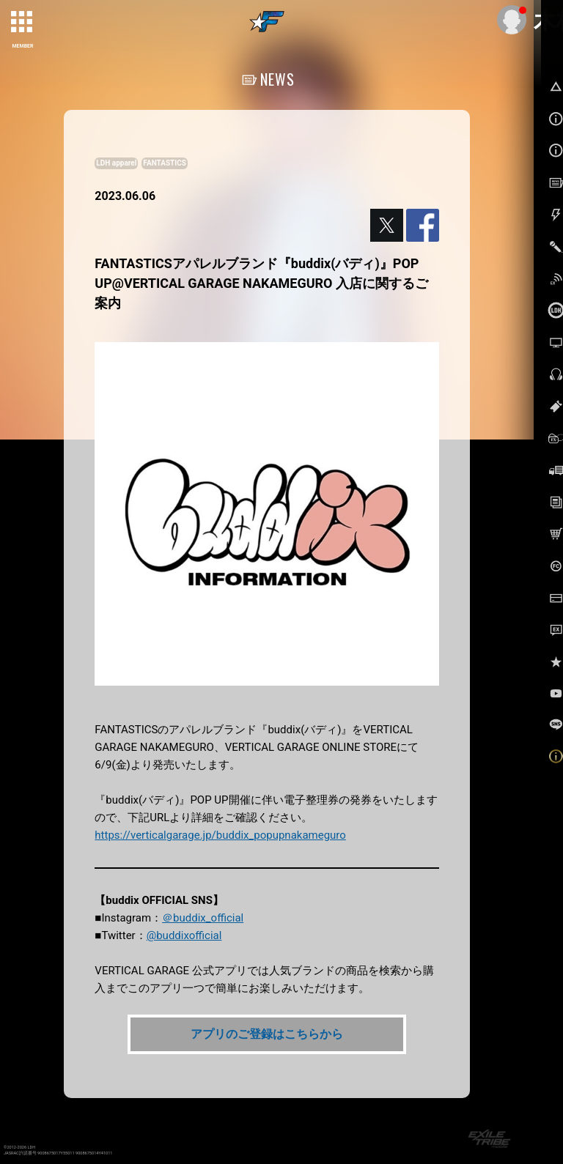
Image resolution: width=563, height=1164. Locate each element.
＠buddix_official (202, 917)
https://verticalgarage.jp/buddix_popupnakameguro (220, 835)
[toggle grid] (23, 23)
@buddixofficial (184, 935)
